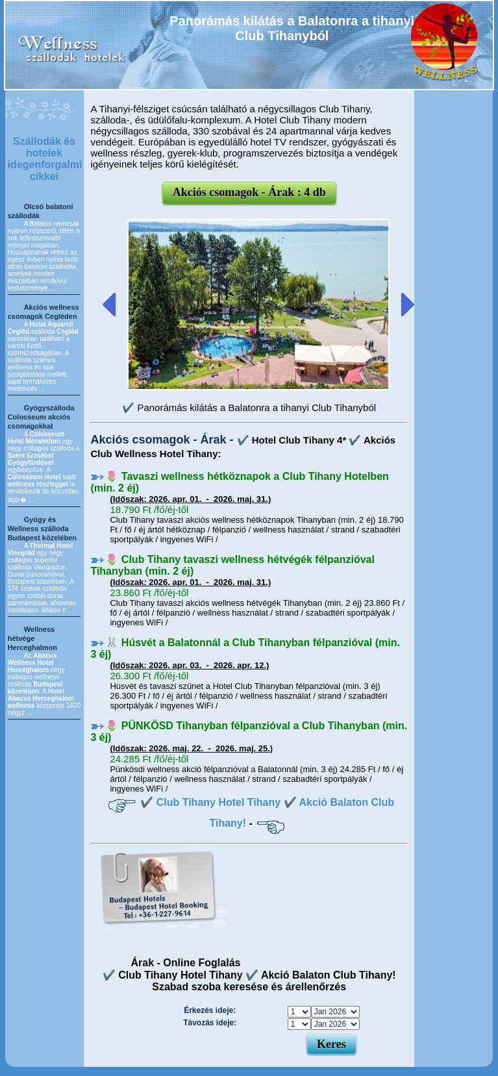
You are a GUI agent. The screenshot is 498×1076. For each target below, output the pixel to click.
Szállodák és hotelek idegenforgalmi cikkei (45, 159)
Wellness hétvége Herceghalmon (32, 638)
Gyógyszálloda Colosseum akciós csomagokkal (41, 417)
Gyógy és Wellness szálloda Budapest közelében (42, 529)
